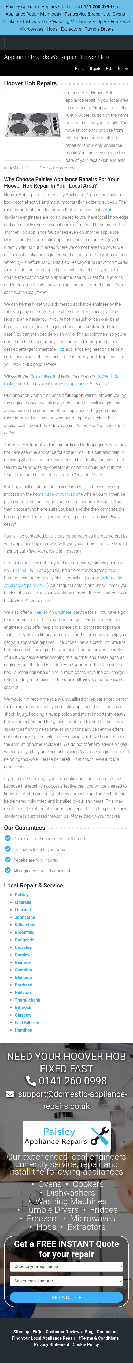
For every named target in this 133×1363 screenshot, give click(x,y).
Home (79, 69)
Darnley (22, 955)
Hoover (103, 376)
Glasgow (23, 1015)
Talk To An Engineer (52, 612)
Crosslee (23, 947)
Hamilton (23, 1030)
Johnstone (25, 917)
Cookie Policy (86, 1344)
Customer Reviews (64, 1331)
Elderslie (23, 902)
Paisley (22, 894)
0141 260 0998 (96, 6)
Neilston (23, 992)
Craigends (24, 939)
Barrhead (23, 985)
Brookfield (25, 932)
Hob (109, 69)
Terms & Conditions (98, 1338)
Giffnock (23, 1007)
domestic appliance (69, 383)
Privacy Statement (51, 1344)
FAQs (37, 1331)
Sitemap (21, 1331)
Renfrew (23, 962)
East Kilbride (27, 1022)
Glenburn (23, 977)
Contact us (107, 1331)
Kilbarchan (25, 924)
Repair (95, 69)
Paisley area (40, 376)
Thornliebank (27, 1000)
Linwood (23, 909)
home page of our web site (58, 494)
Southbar (23, 970)
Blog (89, 1331)
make (9, 383)
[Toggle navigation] (11, 43)
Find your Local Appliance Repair (43, 1338)
